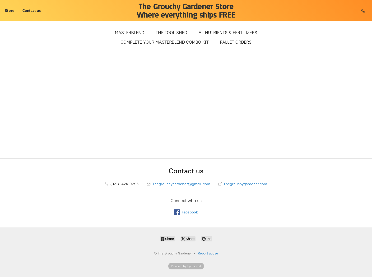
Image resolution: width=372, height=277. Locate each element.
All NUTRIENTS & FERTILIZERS (228, 32)
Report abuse (208, 253)
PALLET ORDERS (235, 42)
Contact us (31, 10)
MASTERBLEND (129, 32)
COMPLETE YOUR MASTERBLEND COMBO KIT (165, 42)
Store (9, 10)
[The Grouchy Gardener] (186, 10)
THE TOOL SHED (171, 32)
